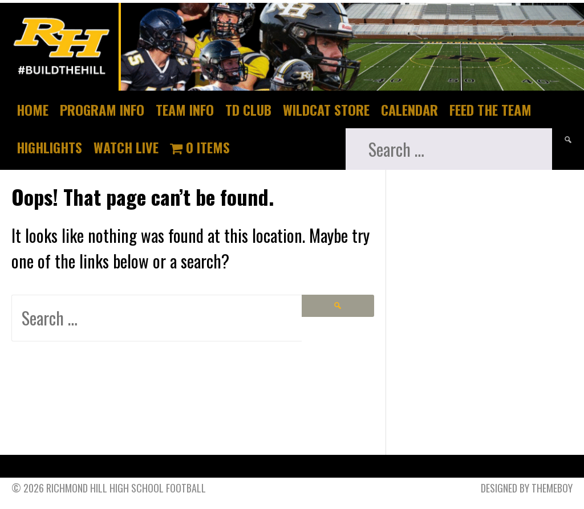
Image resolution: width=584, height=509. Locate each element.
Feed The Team (490, 109)
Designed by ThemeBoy (527, 488)
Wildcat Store (326, 109)
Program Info (102, 109)
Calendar (409, 109)
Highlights (49, 147)
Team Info (185, 109)
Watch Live (126, 147)
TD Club (248, 109)
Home (32, 109)
